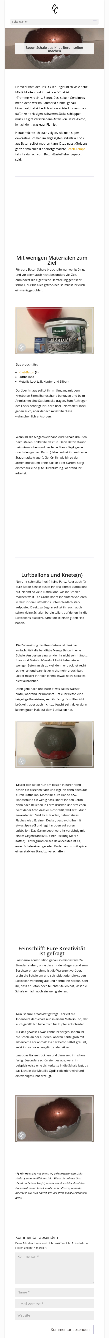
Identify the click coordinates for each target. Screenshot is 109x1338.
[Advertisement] (54, 212)
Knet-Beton (27, 377)
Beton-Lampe (76, 149)
